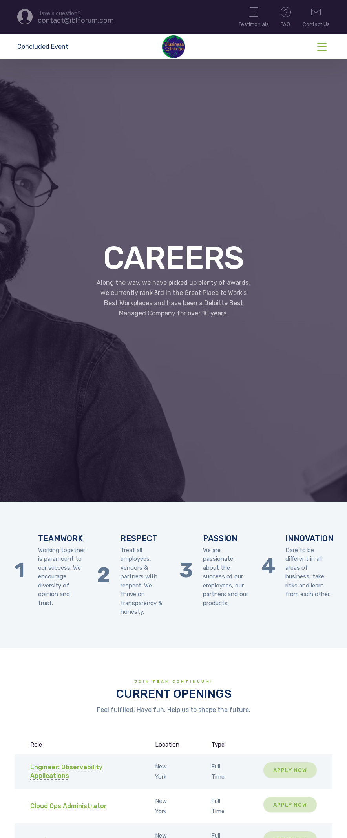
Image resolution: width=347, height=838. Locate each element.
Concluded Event (42, 46)
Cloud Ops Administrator (68, 806)
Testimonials (254, 16)
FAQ (286, 16)
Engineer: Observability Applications (66, 771)
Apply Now (290, 770)
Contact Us (316, 16)
